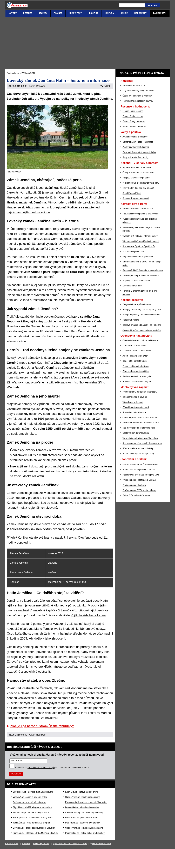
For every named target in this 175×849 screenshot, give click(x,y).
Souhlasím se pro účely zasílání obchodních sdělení (52, 767)
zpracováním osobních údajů (41, 767)
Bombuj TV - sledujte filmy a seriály (138, 469)
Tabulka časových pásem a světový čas (140, 214)
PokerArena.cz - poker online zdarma (82, 817)
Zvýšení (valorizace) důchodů (136, 147)
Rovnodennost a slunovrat (134, 412)
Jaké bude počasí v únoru (134, 85)
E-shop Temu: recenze (133, 111)
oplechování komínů (40, 277)
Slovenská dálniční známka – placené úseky (143, 270)
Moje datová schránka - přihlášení (138, 256)
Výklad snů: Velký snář (133, 402)
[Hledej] (132, 5)
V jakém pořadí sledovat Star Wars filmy (141, 183)
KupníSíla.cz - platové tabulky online (81, 792)
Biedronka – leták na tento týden (137, 376)
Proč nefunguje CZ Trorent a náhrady (139, 490)
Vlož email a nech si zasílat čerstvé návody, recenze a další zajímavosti (57, 754)
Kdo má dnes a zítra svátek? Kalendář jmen (142, 443)
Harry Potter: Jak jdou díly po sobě (138, 188)
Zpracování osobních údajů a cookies (70, 843)
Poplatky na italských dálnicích (136, 280)
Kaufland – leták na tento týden (137, 351)
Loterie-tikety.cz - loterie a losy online (82, 807)
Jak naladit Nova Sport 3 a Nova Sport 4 (141, 423)
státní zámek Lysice (84, 192)
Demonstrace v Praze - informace (138, 142)
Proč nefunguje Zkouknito (134, 485)
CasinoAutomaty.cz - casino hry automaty (84, 812)
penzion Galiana (18, 300)
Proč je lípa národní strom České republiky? (42, 726)
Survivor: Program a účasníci (136, 198)
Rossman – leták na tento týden (137, 381)
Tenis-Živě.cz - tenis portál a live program (31, 823)
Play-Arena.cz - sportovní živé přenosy (82, 823)
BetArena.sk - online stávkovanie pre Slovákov (34, 828)
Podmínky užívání (41, 843)
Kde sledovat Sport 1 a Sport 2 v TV (139, 246)
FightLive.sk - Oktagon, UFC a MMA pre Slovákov (35, 833)
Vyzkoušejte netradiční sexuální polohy (140, 438)
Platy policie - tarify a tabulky (136, 157)
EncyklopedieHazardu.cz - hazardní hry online (86, 802)
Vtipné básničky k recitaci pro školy (138, 453)
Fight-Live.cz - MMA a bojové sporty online (32, 807)
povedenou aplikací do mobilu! (57, 652)
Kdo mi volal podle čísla (133, 251)
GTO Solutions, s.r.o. (101, 843)
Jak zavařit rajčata (131, 320)
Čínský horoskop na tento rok (136, 407)
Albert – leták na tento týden (135, 356)
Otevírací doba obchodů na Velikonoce (140, 340)
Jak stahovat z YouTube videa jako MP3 (141, 475)
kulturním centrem (42, 372)
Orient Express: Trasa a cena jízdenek (140, 417)
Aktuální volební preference (135, 137)
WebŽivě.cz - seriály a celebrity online (30, 797)
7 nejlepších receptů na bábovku (137, 304)
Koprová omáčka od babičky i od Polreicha (142, 325)
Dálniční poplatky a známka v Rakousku (141, 275)
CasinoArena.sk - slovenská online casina (84, 828)
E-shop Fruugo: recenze (134, 121)
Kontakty (26, 843)
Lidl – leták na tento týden (134, 345)
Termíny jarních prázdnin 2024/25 (138, 101)
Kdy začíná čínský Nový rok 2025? (138, 90)
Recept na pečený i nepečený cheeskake (141, 315)
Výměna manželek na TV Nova (137, 167)
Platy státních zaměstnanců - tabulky (139, 152)
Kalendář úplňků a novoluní (135, 397)
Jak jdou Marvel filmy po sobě (136, 178)
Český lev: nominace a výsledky (137, 96)
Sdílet (105, 86)
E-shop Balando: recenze (134, 126)
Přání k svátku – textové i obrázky (138, 448)
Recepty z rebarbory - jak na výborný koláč (142, 309)
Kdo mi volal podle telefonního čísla (139, 428)
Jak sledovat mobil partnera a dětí (138, 208)
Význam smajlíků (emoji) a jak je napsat (141, 241)
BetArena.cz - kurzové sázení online (29, 802)
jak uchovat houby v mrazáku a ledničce (80, 657)
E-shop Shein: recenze (133, 116)
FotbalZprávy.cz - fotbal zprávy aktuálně (31, 812)
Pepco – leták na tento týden (136, 366)
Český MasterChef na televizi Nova (138, 172)
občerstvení (68, 502)
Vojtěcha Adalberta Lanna (88, 615)
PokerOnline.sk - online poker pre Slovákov (85, 833)
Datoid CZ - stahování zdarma (136, 495)
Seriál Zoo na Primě (132, 193)
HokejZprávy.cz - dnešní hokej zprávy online (33, 817)
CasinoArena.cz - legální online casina (82, 797)
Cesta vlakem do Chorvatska (136, 433)
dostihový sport (39, 414)
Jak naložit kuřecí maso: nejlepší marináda (142, 330)
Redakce (40, 86)
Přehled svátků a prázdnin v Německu (140, 392)
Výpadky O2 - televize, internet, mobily (140, 236)
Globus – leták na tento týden (136, 371)
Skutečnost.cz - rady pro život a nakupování (33, 792)
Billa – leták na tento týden (135, 361)
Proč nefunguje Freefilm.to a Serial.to (139, 480)
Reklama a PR (11, 843)
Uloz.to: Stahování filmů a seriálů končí (140, 464)
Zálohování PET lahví (132, 286)
